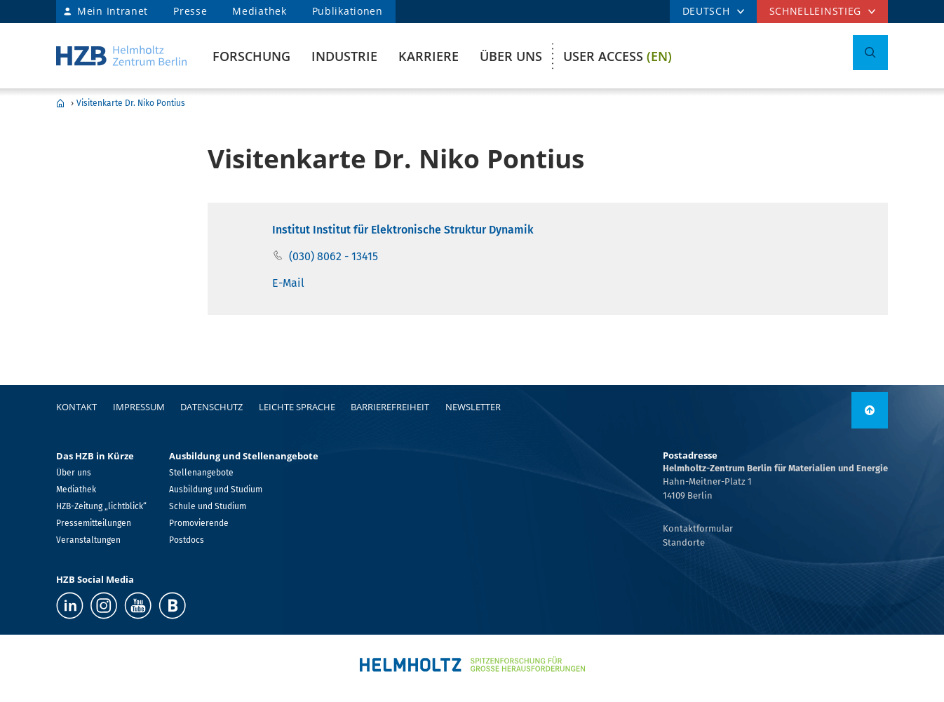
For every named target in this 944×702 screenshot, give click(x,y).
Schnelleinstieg (815, 11)
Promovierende (199, 523)
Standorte (684, 542)
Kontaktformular (698, 528)
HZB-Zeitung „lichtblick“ (101, 506)
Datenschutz (211, 406)
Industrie (344, 56)
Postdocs (186, 540)
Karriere (428, 56)
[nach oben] (869, 410)
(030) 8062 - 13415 (333, 256)
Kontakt (76, 406)
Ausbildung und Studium (215, 489)
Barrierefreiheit (390, 406)
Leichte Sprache (297, 406)
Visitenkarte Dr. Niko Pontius (130, 103)
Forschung (251, 56)
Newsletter (473, 406)
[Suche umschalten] (870, 52)
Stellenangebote (201, 473)
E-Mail (288, 283)
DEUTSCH (706, 11)
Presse (190, 11)
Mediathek (259, 11)
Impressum (139, 406)
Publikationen (347, 11)
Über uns (511, 56)
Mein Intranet (112, 11)
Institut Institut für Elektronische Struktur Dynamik (403, 229)
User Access (617, 56)
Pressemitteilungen (93, 523)
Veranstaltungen (88, 540)
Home (60, 103)
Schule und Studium (207, 506)
